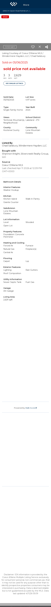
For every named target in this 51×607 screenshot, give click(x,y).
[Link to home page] (13, 4)
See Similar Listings (14, 83)
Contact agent (10, 47)
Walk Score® (31, 408)
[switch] (33, 47)
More (26, 5)
